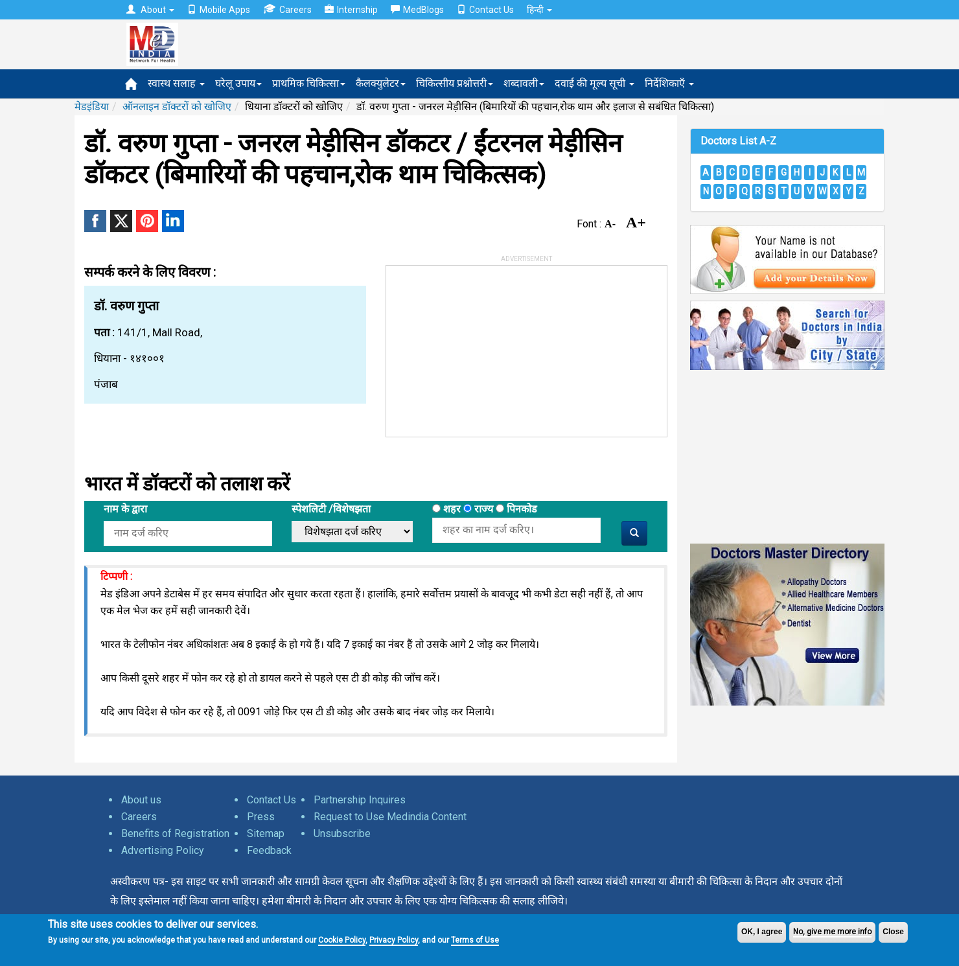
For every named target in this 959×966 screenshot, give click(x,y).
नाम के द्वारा (125, 509)
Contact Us (485, 10)
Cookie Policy (341, 940)
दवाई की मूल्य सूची (594, 83)
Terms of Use (475, 940)
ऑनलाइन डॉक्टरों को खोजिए (176, 106)
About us (141, 800)
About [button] (150, 10)
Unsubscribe (342, 833)
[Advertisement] (483, 347)
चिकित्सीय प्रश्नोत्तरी (454, 83)
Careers (287, 9)
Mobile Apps (218, 10)
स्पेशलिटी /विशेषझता (331, 509)
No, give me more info (832, 931)
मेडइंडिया (92, 106)
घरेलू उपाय (238, 83)
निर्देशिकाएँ (669, 83)
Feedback (269, 850)
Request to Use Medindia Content (390, 817)
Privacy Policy (393, 940)
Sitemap (265, 833)
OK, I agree (761, 931)
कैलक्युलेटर (381, 83)
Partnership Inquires (360, 800)
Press (261, 817)
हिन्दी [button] (539, 10)
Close (893, 931)
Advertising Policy (162, 850)
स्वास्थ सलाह (176, 83)
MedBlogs (417, 10)
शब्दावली (523, 83)
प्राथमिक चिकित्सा (308, 83)
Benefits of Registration (175, 833)
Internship (351, 10)
